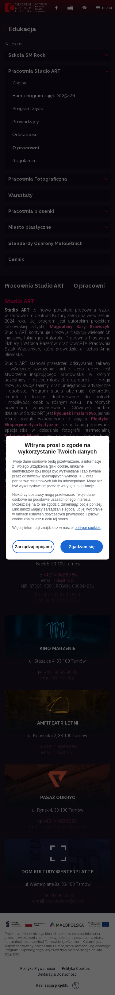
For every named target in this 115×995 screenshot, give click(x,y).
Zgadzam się (81, 546)
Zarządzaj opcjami (33, 546)
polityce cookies (88, 528)
